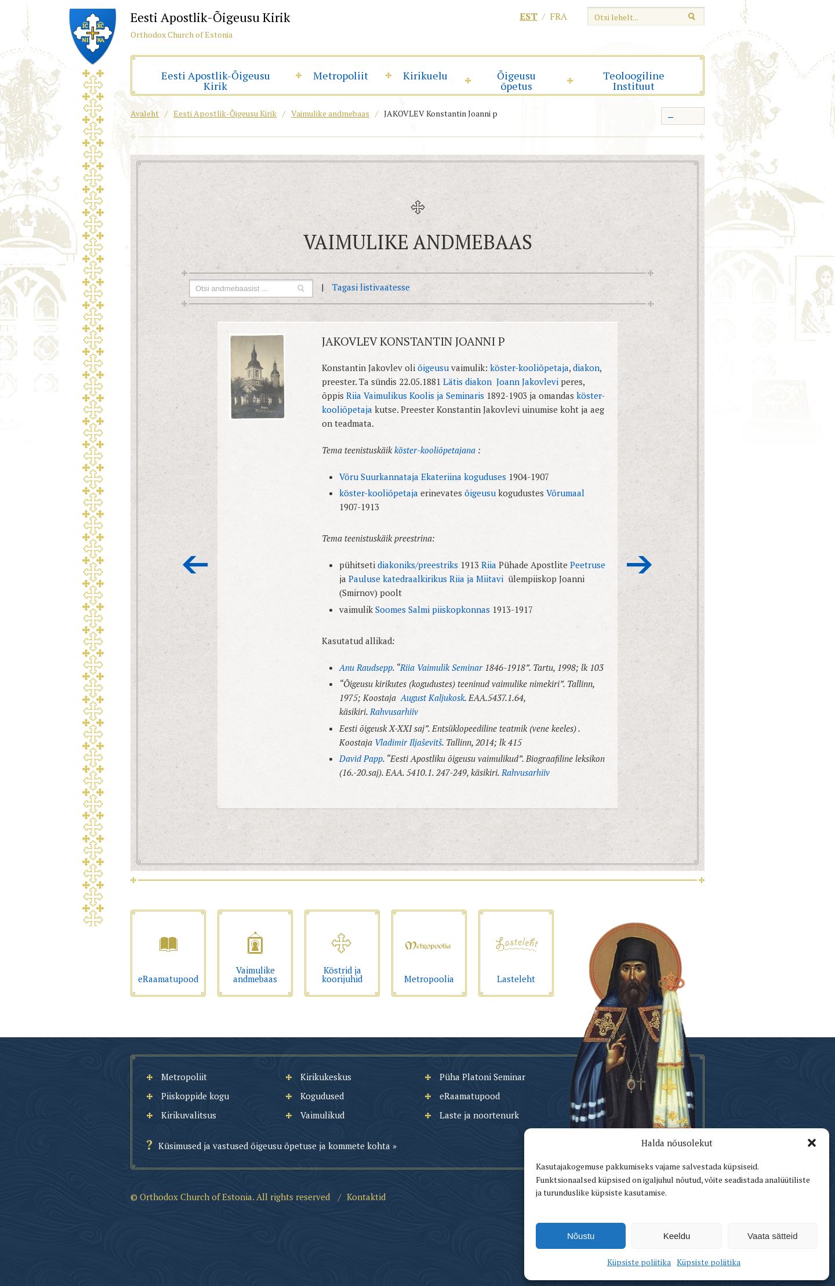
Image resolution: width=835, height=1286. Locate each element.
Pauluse (364, 578)
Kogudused (322, 1096)
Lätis (453, 381)
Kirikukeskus (325, 1076)
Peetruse (587, 565)
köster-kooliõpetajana (434, 450)
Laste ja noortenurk (479, 1115)
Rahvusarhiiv (394, 711)
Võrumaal (565, 493)
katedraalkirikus (415, 578)
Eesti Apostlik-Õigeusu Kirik (215, 80)
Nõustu (581, 1236)
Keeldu (677, 1236)
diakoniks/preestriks (417, 565)
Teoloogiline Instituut (634, 80)
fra (558, 16)
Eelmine (195, 564)
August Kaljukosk (432, 697)
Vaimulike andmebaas (330, 113)
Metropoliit (340, 75)
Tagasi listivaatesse (371, 287)
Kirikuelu (425, 75)
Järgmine (639, 564)
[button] (812, 1143)
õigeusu (433, 367)
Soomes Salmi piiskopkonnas (432, 609)
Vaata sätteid (772, 1236)
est (529, 16)
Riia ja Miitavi (476, 578)
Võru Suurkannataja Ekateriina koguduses (422, 476)
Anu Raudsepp (366, 667)
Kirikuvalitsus (188, 1115)
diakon (586, 367)
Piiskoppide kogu (195, 1096)
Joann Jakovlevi (528, 381)
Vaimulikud (322, 1115)
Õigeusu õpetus (516, 80)
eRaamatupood (470, 1096)
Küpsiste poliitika (639, 1261)
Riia (488, 565)
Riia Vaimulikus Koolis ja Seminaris (415, 395)
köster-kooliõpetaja (529, 367)
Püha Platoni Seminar (482, 1076)
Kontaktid (366, 1197)
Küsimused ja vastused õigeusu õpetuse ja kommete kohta (274, 1145)
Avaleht (144, 113)
